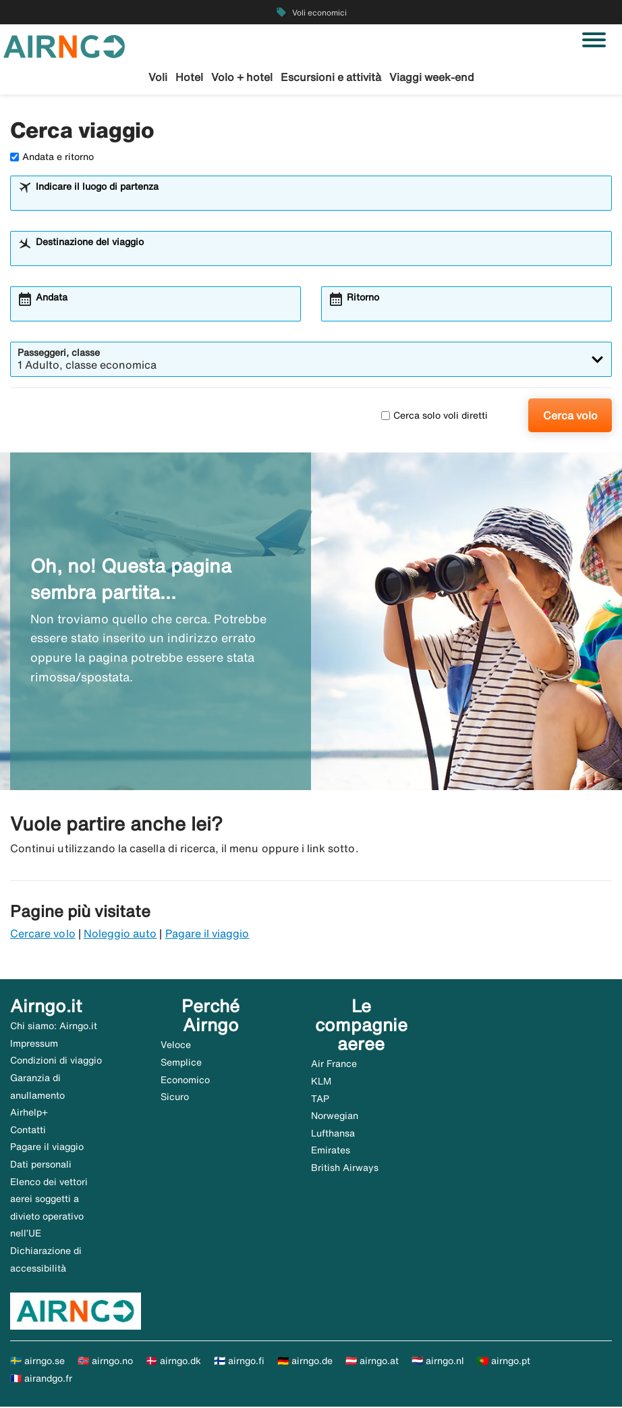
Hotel (189, 77)
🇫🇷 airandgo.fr (41, 1379)
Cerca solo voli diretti (434, 416)
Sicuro (175, 1097)
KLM (321, 1082)
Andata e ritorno (52, 157)
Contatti (28, 1130)
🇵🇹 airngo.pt (503, 1361)
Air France (334, 1065)
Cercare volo (43, 934)
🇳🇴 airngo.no (105, 1361)
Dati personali (41, 1165)
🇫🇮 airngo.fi (239, 1361)
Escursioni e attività (331, 77)
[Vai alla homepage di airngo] (64, 45)
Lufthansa (333, 1134)
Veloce (176, 1045)
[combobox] (319, 200)
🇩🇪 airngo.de (305, 1361)
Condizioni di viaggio (56, 1061)
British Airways (344, 1168)
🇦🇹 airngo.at (372, 1361)
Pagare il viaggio (207, 934)
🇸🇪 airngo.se (37, 1361)
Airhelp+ (29, 1113)
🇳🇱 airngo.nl (438, 1361)
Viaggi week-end (431, 77)
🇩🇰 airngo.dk (173, 1361)
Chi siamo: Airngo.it (53, 1026)
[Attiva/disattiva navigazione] (594, 40)
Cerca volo (570, 416)
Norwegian (334, 1116)
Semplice (181, 1063)
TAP (320, 1099)
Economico (185, 1080)
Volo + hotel (242, 77)
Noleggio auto (120, 934)
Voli (157, 77)
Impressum (34, 1044)
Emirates (330, 1151)
